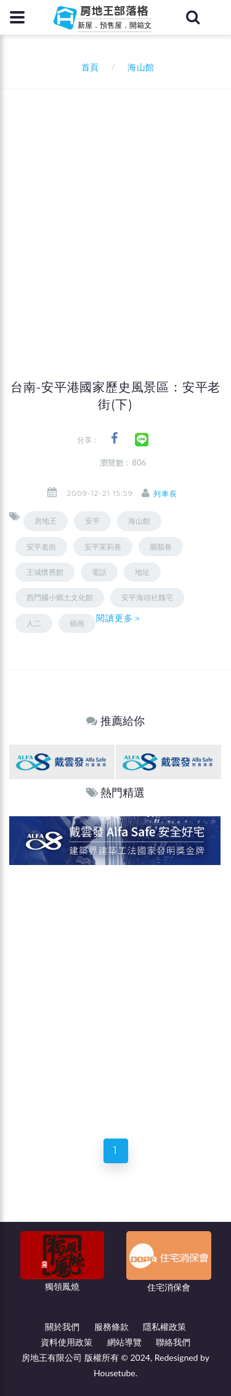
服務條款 (111, 1326)
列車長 (165, 493)
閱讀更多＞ (119, 618)
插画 (77, 623)
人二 (33, 623)
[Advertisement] (115, 211)
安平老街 (41, 546)
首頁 (88, 67)
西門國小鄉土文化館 (59, 597)
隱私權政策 (164, 1326)
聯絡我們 (173, 1342)
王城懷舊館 (44, 572)
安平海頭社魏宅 (147, 597)
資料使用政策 (66, 1342)
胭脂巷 (161, 546)
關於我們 (62, 1326)
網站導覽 (124, 1342)
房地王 (45, 520)
